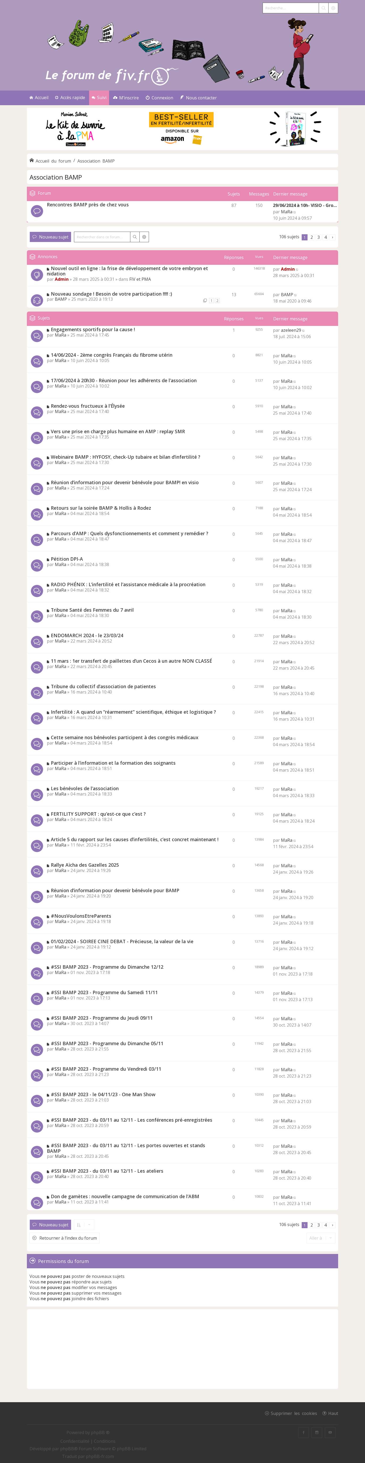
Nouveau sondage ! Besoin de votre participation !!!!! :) (111, 294)
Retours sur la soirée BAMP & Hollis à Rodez (101, 508)
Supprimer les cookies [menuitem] (294, 1413)
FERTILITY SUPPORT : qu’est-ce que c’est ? (98, 814)
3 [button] (318, 237)
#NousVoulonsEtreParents (81, 916)
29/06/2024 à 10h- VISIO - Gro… (305, 205)
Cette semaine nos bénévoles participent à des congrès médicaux (124, 737)
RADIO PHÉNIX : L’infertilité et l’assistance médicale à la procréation (128, 584)
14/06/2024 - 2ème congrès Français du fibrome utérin (111, 355)
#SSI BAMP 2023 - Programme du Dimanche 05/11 (107, 1043)
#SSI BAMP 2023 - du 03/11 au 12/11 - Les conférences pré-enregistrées (131, 1120)
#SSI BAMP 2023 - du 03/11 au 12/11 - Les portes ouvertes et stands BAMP (126, 1148)
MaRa (286, 212)
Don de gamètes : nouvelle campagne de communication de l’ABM (125, 1196)
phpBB (67, 1449)
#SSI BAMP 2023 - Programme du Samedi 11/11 (104, 992)
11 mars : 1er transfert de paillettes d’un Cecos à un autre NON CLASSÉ (131, 661)
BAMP (61, 299)
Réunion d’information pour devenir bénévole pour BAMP (115, 890)
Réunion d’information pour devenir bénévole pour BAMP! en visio (125, 482)
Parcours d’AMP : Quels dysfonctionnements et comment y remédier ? (129, 533)
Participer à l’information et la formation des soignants (113, 763)
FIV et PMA (140, 279)
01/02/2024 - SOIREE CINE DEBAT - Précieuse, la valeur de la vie (122, 941)
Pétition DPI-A (67, 559)
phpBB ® (100, 1432)
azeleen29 (291, 330)
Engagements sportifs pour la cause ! (93, 329)
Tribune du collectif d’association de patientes (103, 686)
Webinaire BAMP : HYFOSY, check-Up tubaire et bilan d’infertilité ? (125, 457)
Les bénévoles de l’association (85, 788)
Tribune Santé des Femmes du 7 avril (92, 610)
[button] (332, 237)
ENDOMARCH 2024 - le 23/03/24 (87, 635)
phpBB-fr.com (100, 1456)
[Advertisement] (182, 1349)
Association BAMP (56, 177)
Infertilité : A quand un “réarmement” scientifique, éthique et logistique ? (133, 712)
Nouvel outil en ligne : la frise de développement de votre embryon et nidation (127, 271)
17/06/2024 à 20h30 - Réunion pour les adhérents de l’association (124, 380)
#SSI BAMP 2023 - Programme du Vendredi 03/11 (106, 1069)
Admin (62, 279)
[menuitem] (126, 98)
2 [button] (311, 237)
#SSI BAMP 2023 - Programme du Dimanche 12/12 (107, 967)
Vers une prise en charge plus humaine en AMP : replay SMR (118, 431)
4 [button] (325, 237)
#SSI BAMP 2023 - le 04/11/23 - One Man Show (103, 1094)
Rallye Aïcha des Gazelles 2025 (85, 865)
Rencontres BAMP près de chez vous (88, 204)
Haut (333, 1413)
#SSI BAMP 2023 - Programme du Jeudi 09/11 (102, 1018)
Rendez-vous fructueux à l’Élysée (88, 406)
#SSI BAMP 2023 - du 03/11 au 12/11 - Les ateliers (107, 1171)
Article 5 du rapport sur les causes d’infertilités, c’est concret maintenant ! (134, 839)
